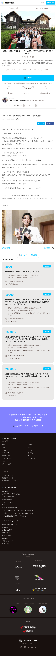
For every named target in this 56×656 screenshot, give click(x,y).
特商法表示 (5, 544)
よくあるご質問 (7, 530)
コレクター (32, 105)
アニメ (4, 450)
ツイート (28, 93)
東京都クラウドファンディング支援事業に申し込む (18, 513)
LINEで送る (45, 93)
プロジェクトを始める (42, 8)
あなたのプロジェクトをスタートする (28, 425)
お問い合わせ (6, 533)
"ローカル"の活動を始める (10, 508)
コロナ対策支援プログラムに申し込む (14, 516)
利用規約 (5, 538)
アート (30, 445)
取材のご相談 (6, 535)
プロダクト (31, 453)
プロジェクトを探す (14, 8)
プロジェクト (7, 105)
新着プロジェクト (7, 478)
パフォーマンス (33, 458)
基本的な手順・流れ (8, 497)
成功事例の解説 (7, 499)
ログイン (43, 2)
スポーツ (5, 461)
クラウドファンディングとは (11, 494)
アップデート (19, 105)
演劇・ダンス (6, 456)
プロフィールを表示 (37, 100)
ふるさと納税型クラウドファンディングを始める (17, 510)
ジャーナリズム (7, 464)
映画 (3, 445)
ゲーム (30, 450)
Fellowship (5, 505)
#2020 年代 (5, 527)
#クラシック (37, 69)
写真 (3, 447)
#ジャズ (46, 69)
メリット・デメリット (9, 502)
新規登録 (50, 3)
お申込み (5, 491)
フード (30, 461)
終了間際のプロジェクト (10, 481)
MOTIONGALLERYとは (9, 524)
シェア (11, 93)
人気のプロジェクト (8, 475)
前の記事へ (7, 248)
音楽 (32, 57)
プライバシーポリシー (9, 541)
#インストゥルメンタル (13, 69)
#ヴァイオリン (27, 69)
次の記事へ (49, 248)
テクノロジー (6, 458)
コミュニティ (6, 453)
